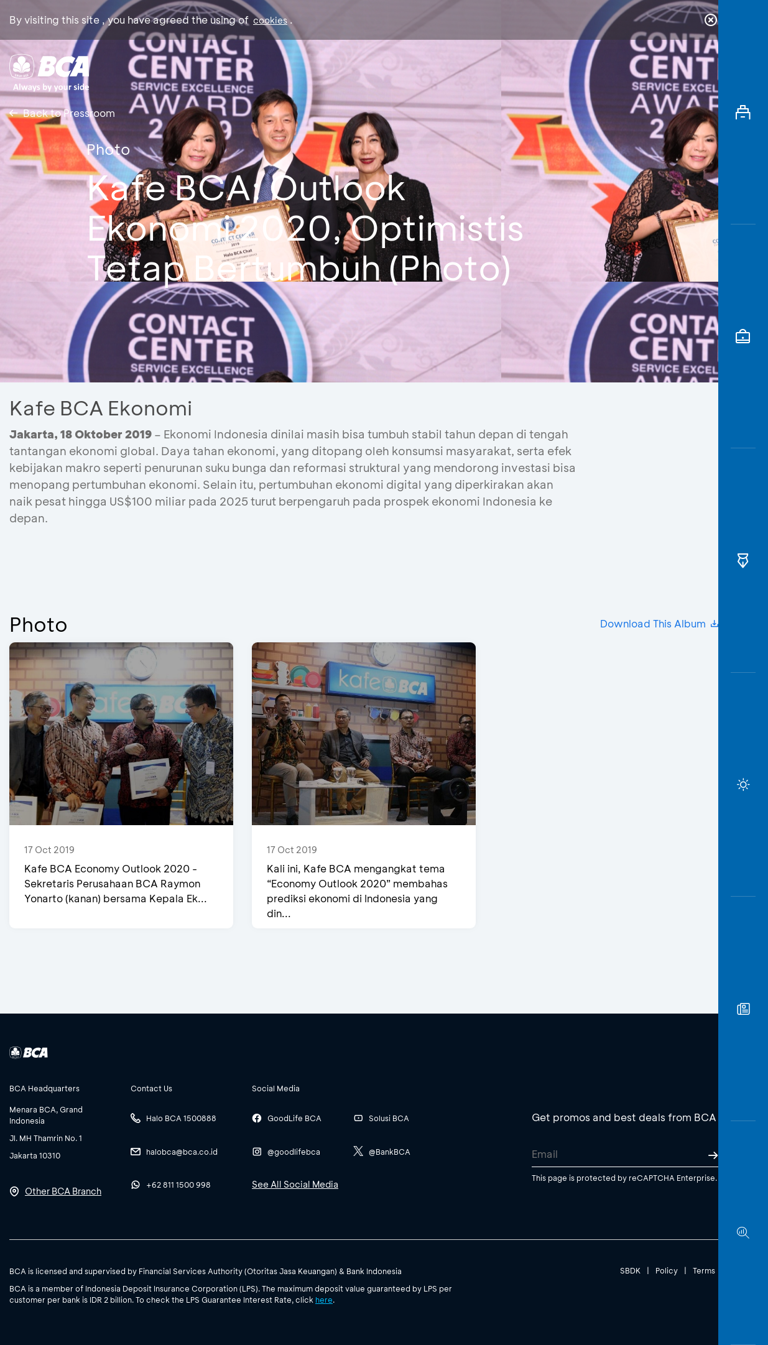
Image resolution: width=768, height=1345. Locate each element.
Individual (264, 71)
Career (519, 71)
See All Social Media (295, 1184)
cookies (270, 20)
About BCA (435, 71)
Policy (666, 1270)
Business (347, 71)
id (685, 73)
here (324, 1300)
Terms (704, 1270)
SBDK (630, 1270)
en (707, 73)
